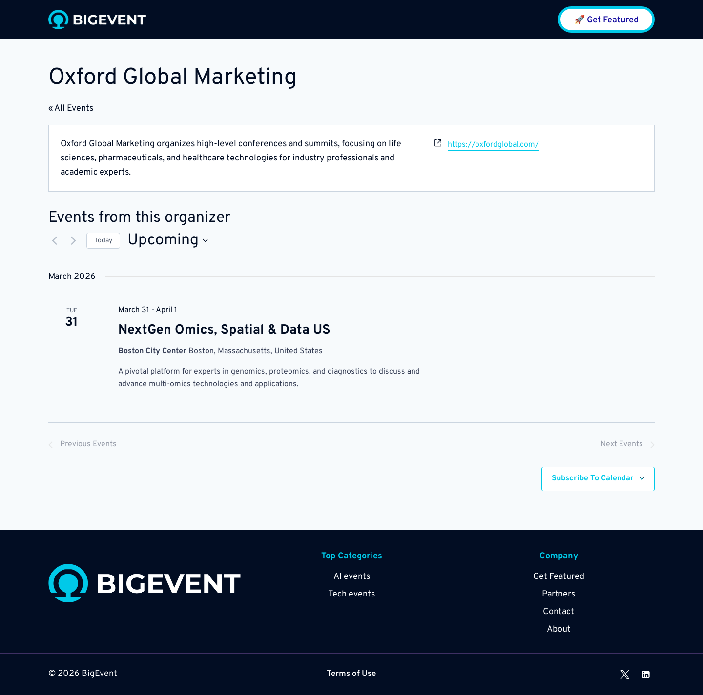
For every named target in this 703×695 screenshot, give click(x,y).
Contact (558, 611)
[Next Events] (73, 240)
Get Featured (558, 576)
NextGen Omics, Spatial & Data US (224, 330)
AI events (351, 576)
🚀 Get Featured (606, 20)
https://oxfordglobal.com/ (493, 145)
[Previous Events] (54, 240)
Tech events (351, 594)
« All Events (70, 108)
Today (103, 241)
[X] (625, 674)
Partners (558, 594)
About (559, 629)
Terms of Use (351, 674)
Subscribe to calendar (593, 478)
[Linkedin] (646, 674)
